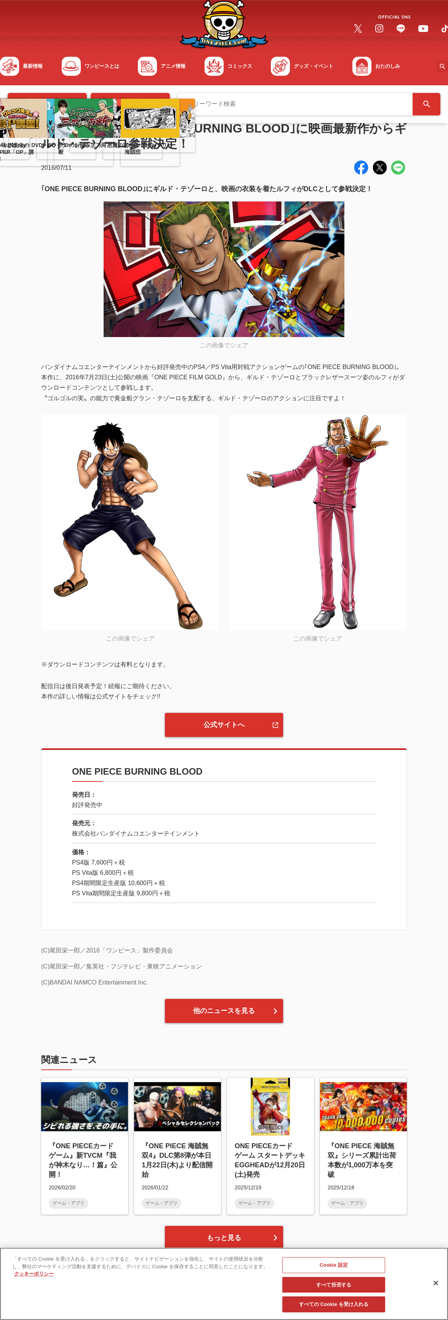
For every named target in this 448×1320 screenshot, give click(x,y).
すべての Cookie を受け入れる (334, 1307)
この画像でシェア (224, 345)
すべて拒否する (333, 1288)
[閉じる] (435, 1286)
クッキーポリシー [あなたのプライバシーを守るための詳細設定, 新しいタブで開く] (34, 1277)
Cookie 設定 (334, 1268)
